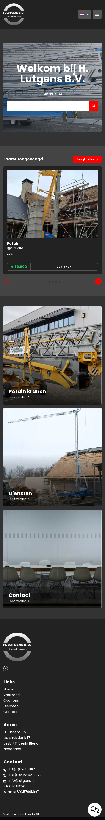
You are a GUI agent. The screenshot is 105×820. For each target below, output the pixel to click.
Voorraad (11, 694)
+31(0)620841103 (22, 769)
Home (8, 689)
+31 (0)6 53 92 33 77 (25, 774)
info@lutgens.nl (21, 780)
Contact (10, 711)
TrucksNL (32, 814)
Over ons (11, 700)
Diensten (11, 706)
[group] (52, 220)
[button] (6, 281)
